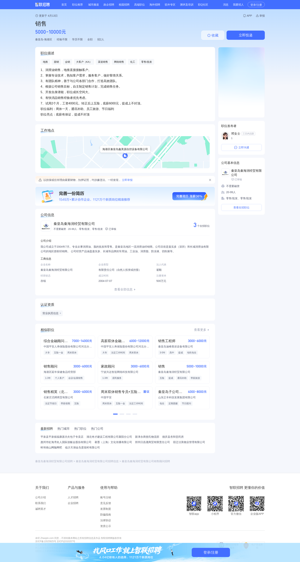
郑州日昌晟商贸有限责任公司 (152, 442)
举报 (262, 15)
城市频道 (93, 4)
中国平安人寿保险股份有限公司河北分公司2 (68, 346)
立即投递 (246, 35)
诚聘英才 (40, 508)
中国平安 (106, 397)
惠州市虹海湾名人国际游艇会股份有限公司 (66, 442)
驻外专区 (170, 4)
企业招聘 (73, 503)
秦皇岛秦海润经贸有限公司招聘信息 (97, 461)
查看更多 (200, 329)
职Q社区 (203, 4)
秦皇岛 (39, 39)
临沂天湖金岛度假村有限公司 (82, 447)
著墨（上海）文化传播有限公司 (113, 442)
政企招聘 (109, 4)
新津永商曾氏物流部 (147, 436)
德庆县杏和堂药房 (173, 436)
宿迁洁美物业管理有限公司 (189, 442)
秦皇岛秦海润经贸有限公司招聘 (54, 461)
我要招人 (238, 4)
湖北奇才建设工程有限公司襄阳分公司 (109, 436)
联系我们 (40, 503)
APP (249, 15)
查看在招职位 (241, 207)
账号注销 (105, 497)
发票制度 (105, 508)
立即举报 (127, 179)
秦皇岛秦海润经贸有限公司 (74, 224)
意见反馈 (105, 503)
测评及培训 (186, 4)
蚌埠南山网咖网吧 (51, 447)
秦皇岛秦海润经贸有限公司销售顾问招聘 (146, 461)
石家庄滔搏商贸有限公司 (58, 397)
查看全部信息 (123, 289)
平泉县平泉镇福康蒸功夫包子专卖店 (62, 436)
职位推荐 (77, 4)
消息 (225, 4)
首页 (64, 4)
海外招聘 (154, 4)
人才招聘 (73, 497)
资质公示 (105, 526)
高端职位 (139, 4)
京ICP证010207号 (66, 541)
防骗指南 (105, 514)
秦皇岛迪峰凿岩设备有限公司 (175, 346)
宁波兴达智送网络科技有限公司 (119, 371)
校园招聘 (124, 4)
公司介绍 (40, 497)
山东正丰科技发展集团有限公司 (177, 397)
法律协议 (105, 520)
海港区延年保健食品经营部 (60, 371)
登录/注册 (256, 4)
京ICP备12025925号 (45, 541)
